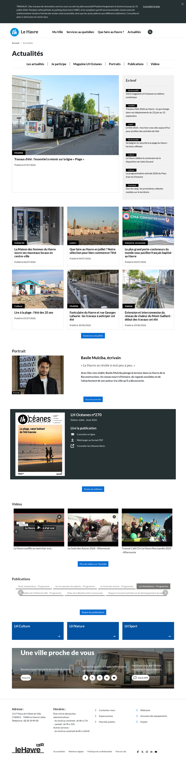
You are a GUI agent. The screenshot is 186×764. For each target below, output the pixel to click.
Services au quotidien (80, 32)
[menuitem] (57, 32)
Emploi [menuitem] (141, 696)
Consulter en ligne (86, 434)
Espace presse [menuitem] (104, 691)
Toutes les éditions (93, 489)
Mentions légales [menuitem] (76, 726)
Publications (136, 64)
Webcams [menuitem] (143, 685)
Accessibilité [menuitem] (59, 726)
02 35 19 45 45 (31, 695)
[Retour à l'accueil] (31, 723)
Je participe (58, 64)
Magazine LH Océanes (87, 64)
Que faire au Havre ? (111, 32)
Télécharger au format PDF (90, 440)
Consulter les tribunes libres (91, 445)
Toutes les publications (93, 587)
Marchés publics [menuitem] (105, 696)
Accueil (15, 42)
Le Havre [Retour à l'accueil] (24, 32)
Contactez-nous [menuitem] (105, 685)
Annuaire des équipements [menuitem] (151, 691)
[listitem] (39, 529)
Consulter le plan (151, 6)
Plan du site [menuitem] (121, 726)
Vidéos (155, 64)
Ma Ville (57, 32)
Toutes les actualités (93, 335)
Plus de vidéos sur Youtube (93, 564)
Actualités (134, 32)
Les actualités (35, 64)
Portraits (115, 64)
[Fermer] (182, 4)
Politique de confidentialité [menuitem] (99, 726)
